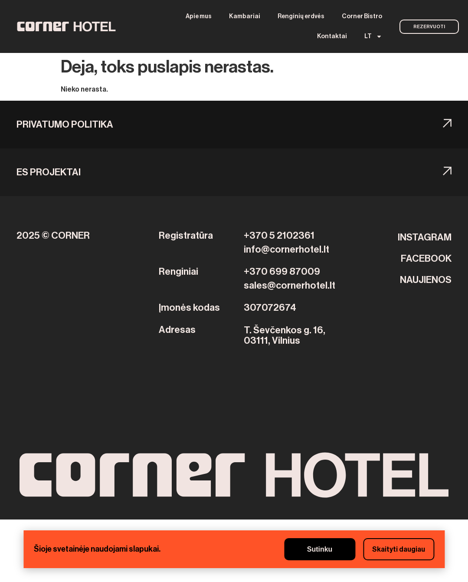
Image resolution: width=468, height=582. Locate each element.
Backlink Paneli (24, 524)
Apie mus (199, 16)
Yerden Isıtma (159, 524)
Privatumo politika (64, 124)
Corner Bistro (362, 16)
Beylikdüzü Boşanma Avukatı (329, 524)
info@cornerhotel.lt (286, 249)
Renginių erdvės (301, 16)
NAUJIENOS (426, 280)
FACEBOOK (426, 258)
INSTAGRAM (425, 237)
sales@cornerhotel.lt (289, 285)
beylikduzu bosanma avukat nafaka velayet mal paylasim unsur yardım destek (157, 576)
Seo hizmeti (116, 524)
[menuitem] (373, 36)
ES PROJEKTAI (48, 172)
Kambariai (244, 16)
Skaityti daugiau (398, 549)
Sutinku (320, 549)
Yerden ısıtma (73, 524)
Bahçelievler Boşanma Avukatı (232, 524)
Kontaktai (332, 36)
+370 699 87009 (282, 271)
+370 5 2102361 (279, 235)
